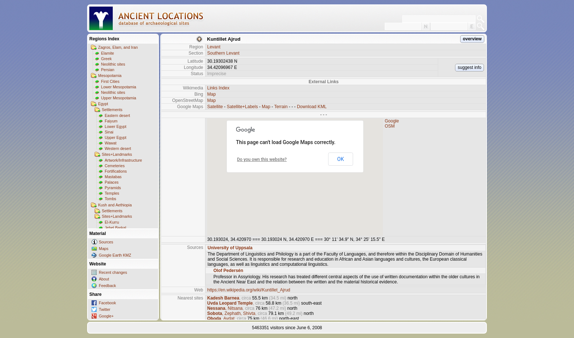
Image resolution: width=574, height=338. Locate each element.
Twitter (104, 309)
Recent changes (113, 272)
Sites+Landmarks (117, 154)
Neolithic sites (113, 64)
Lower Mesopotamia (118, 87)
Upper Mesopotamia (118, 98)
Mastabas (113, 176)
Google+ (106, 316)
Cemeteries (114, 166)
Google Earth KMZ (115, 255)
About (104, 279)
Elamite (107, 53)
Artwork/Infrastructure (123, 160)
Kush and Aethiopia (115, 205)
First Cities (110, 81)
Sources (106, 242)
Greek (106, 58)
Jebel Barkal (115, 227)
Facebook (107, 303)
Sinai (109, 132)
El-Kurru (112, 222)
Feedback (107, 285)
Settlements (112, 109)
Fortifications (116, 171)
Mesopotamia (110, 75)
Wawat (110, 143)
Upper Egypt (115, 137)
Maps (103, 248)
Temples (112, 193)
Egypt (103, 104)
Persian (107, 69)
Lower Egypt (115, 126)
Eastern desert (117, 115)
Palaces (112, 182)
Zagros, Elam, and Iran (118, 47)
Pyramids (113, 187)
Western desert (118, 148)
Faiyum (111, 121)
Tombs (110, 198)
